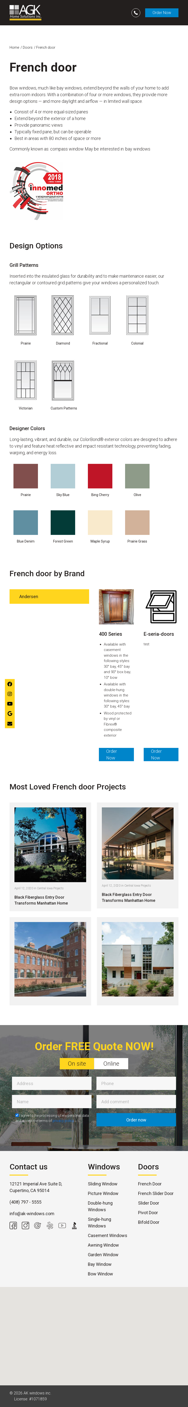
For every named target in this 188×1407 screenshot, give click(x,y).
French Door (150, 1183)
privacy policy (63, 1121)
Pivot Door (148, 1212)
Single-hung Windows (99, 1222)
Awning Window (103, 1245)
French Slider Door (156, 1193)
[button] (94, 1331)
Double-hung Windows (100, 1206)
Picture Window (103, 1193)
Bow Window (100, 1273)
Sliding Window (103, 1183)
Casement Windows (107, 1235)
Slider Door (148, 1203)
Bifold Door (148, 1222)
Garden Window (103, 1254)
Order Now (162, 12)
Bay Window (100, 1264)
